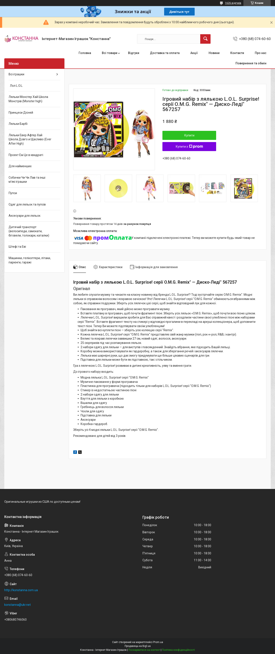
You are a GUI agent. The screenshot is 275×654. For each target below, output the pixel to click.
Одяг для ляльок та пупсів (27, 204)
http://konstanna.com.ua (21, 590)
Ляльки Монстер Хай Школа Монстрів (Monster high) (28, 99)
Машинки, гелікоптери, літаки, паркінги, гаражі (30, 260)
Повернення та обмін (250, 63)
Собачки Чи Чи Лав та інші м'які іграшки (27, 180)
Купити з (189, 146)
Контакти (237, 53)
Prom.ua (158, 642)
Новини (214, 53)
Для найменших (20, 166)
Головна (85, 53)
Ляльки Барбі (18, 123)
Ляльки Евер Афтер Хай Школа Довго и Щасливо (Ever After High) (30, 139)
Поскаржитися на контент (144, 649)
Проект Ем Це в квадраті (26, 155)
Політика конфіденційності (178, 649)
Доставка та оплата (165, 53)
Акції (194, 53)
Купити (189, 135)
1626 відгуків (233, 3)
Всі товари (109, 53)
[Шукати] (205, 39)
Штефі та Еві (17, 246)
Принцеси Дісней (21, 112)
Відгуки (133, 53)
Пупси (13, 193)
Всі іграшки (16, 74)
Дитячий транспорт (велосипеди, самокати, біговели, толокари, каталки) (29, 231)
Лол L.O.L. (16, 85)
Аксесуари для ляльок (24, 215)
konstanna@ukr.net (17, 604)
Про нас (260, 53)
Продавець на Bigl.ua (138, 646)
